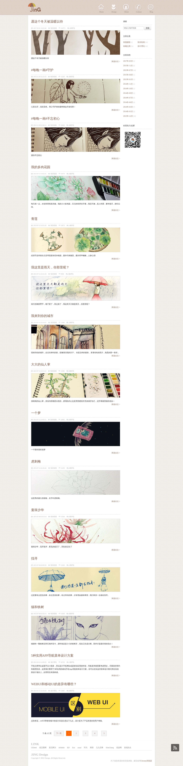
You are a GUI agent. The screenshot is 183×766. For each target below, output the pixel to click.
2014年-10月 (128, 89)
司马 (85, 748)
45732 (63, 662)
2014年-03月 (128, 107)
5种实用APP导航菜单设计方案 (52, 655)
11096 (63, 371)
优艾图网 (42, 748)
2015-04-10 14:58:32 (39, 662)
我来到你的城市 (42, 316)
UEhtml (34, 748)
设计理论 (141, 46)
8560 (62, 274)
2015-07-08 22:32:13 (39, 614)
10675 (63, 225)
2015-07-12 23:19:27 (39, 322)
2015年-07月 (128, 70)
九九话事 (99, 748)
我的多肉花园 (40, 167)
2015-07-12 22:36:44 (39, 468)
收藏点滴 (126, 46)
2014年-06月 (128, 102)
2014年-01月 (128, 111)
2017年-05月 (128, 61)
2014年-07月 (128, 98)
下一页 (59, 733)
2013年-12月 (128, 116)
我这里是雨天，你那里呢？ (50, 267)
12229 (63, 77)
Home (101, 12)
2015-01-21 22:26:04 (39, 691)
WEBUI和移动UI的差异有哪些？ (54, 684)
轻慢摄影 (126, 42)
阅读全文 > (116, 61)
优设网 (119, 748)
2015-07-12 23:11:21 (39, 371)
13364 (63, 517)
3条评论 (71, 174)
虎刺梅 (36, 461)
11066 (63, 322)
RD (68, 748)
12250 (63, 468)
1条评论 (71, 225)
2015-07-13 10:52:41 (39, 174)
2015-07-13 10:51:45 (39, 225)
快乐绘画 (141, 42)
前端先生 (127, 748)
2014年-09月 (128, 93)
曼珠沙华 (37, 510)
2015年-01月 (128, 79)
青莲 (34, 218)
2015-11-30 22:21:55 (39, 77)
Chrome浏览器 (146, 761)
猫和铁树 (37, 607)
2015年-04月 (128, 75)
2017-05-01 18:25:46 (39, 28)
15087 (63, 691)
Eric (73, 748)
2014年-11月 (128, 84)
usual (79, 748)
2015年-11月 (128, 66)
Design (114, 12)
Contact (139, 12)
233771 (63, 28)
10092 (63, 419)
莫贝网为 (52, 748)
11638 (63, 614)
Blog (151, 12)
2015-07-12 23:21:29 (39, 274)
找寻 (34, 558)
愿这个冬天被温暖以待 (47, 21)
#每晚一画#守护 (42, 70)
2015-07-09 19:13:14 (39, 517)
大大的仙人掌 (40, 364)
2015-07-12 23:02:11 (39, 419)
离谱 (92, 748)
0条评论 (70, 274)
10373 (63, 174)
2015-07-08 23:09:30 (39, 565)
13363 (63, 565)
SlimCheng (110, 748)
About (126, 12)
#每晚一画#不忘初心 (45, 118)
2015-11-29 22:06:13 (39, 125)
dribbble (62, 748)
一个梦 (36, 413)
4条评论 (72, 28)
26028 (63, 125)
